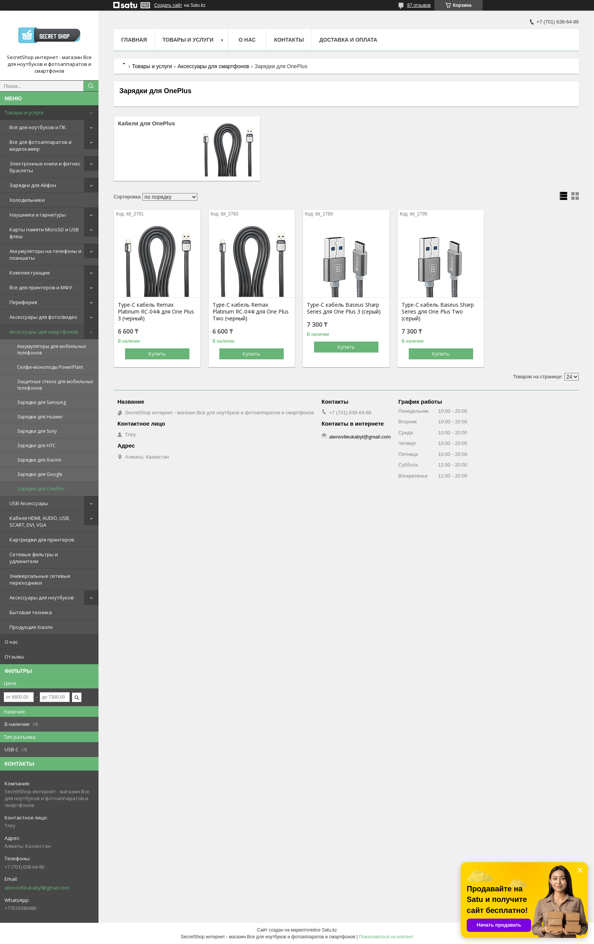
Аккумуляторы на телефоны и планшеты (45, 254)
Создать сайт (168, 5)
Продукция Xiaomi (31, 627)
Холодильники (27, 200)
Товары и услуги (24, 112)
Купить (157, 353)
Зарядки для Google (40, 474)
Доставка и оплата (348, 40)
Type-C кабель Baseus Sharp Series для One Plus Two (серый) (438, 311)
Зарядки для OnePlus (40, 488)
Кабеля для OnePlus (146, 123)
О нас (11, 641)
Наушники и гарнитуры (37, 214)
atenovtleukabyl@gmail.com (37, 887)
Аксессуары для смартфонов (43, 331)
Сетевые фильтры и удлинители (33, 558)
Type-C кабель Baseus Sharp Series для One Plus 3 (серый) (344, 308)
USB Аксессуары (28, 503)
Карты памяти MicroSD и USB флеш (44, 233)
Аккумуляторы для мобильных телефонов (51, 349)
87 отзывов (419, 5)
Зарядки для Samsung (41, 402)
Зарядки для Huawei (40, 416)
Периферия (23, 302)
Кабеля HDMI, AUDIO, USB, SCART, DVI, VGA (39, 521)
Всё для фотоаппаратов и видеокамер (40, 145)
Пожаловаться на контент (386, 936)
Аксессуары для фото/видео (43, 317)
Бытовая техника (30, 612)
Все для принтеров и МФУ (40, 287)
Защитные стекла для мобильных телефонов (55, 384)
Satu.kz (329, 930)
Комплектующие (29, 272)
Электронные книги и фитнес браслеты (44, 167)
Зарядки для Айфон (32, 185)
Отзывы (14, 656)
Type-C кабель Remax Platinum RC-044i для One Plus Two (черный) (251, 311)
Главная (134, 40)
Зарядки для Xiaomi (39, 460)
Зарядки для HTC (36, 445)
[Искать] (90, 86)
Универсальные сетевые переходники (39, 579)
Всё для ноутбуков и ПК (37, 127)
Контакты (288, 40)
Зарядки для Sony (37, 431)
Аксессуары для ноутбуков (41, 597)
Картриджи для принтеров (41, 539)
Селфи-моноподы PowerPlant (50, 367)
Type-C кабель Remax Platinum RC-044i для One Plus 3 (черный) (156, 311)
